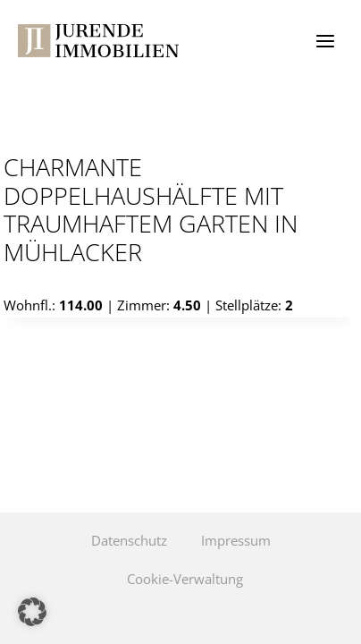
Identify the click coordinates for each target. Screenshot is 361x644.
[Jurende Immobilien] (98, 40)
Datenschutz (129, 540)
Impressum (236, 540)
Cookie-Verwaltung (185, 579)
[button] (32, 612)
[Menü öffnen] (324, 40)
